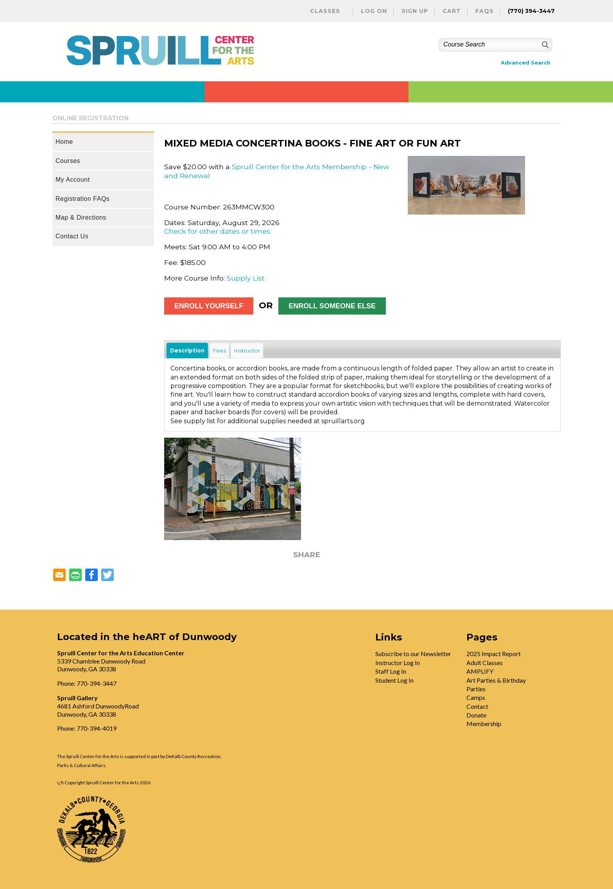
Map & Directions (81, 217)
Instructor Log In (397, 662)
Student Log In (394, 680)
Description (187, 350)
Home (64, 141)
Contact (477, 706)
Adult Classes (484, 662)
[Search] (544, 44)
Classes (325, 10)
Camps (475, 697)
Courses (68, 160)
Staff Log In (390, 671)
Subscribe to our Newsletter (413, 653)
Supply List (246, 278)
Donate (476, 715)
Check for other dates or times (217, 231)
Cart (452, 10)
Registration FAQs (82, 198)
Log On (374, 10)
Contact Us (72, 236)
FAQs (484, 10)
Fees (219, 350)
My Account (73, 179)
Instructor (247, 350)
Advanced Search (525, 63)
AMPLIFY (479, 671)
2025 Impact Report (493, 653)
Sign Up (414, 10)
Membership (483, 723)
